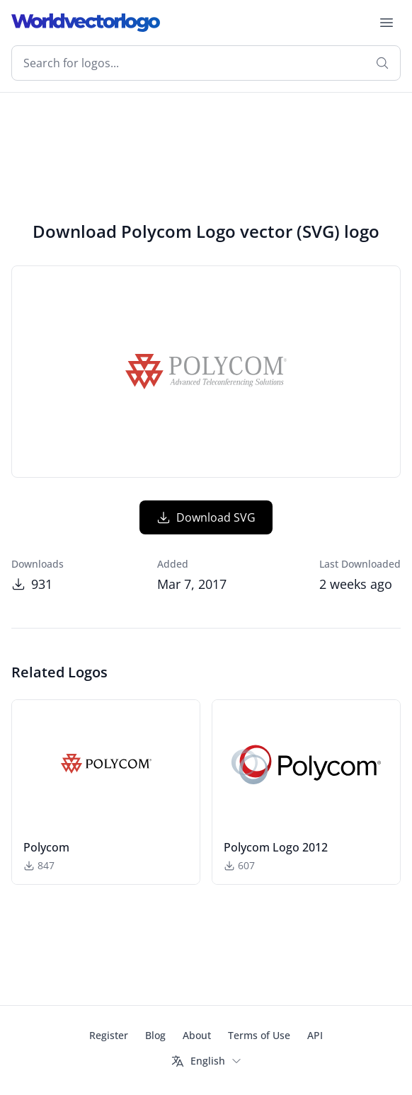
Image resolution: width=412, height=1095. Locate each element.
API (315, 1035)
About (197, 1035)
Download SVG (206, 517)
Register (108, 1035)
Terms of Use (259, 1035)
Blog (155, 1035)
